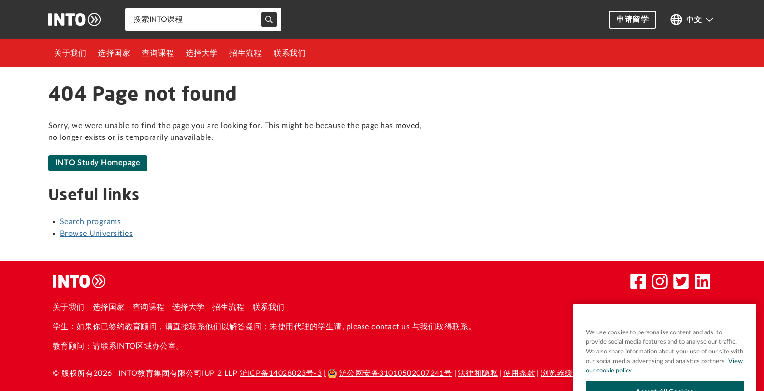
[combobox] (203, 19)
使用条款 (519, 373)
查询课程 (158, 53)
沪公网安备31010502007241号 (389, 373)
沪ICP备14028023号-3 (281, 373)
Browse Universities (96, 233)
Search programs (90, 222)
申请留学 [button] (632, 19)
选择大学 (202, 53)
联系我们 (289, 53)
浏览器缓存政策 (569, 373)
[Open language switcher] (692, 19)
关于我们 (70, 53)
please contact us (378, 327)
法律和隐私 (478, 373)
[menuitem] (70, 53)
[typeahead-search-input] (269, 19)
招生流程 (245, 53)
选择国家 (114, 53)
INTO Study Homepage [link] (97, 163)
